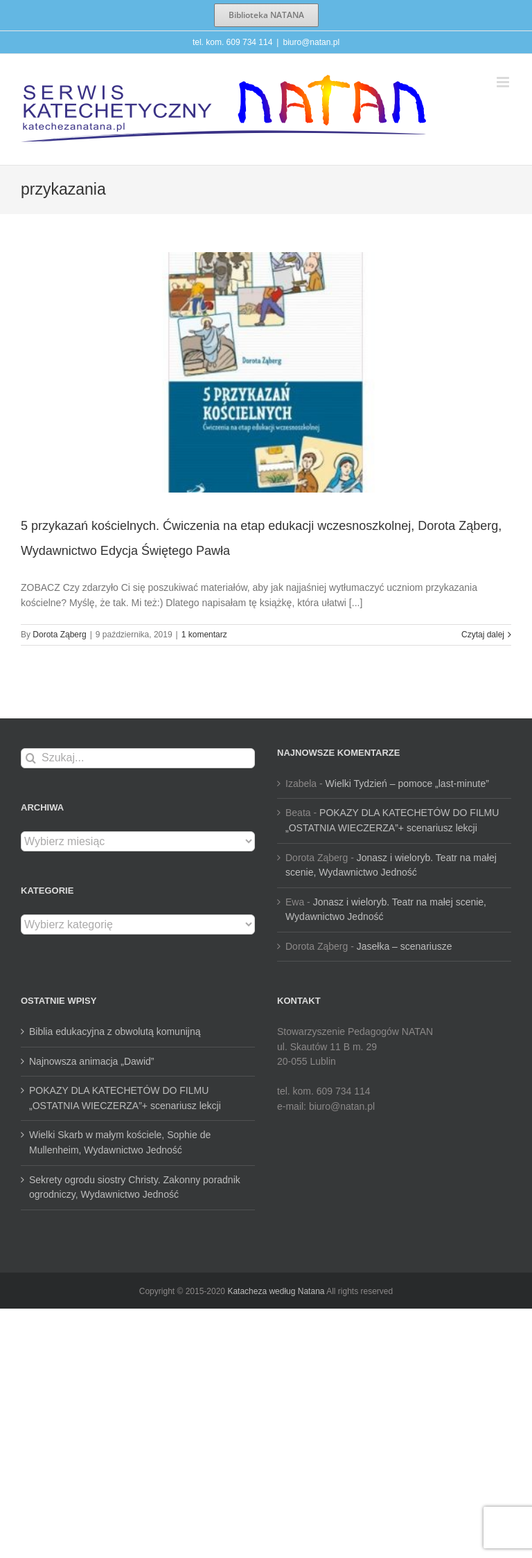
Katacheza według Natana (275, 1291)
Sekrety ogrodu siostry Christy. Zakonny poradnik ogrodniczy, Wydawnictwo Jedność (134, 1187)
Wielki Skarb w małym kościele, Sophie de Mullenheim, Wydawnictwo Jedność (120, 1142)
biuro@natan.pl (311, 42)
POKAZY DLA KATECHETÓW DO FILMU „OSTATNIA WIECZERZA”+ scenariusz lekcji (125, 1098)
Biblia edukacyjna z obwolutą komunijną (114, 1031)
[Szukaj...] (138, 758)
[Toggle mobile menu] (504, 82)
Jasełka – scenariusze (404, 946)
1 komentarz (204, 634)
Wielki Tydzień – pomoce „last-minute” (407, 783)
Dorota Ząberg (59, 634)
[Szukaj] (31, 758)
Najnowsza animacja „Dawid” (91, 1061)
